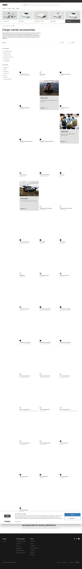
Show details (17, 566)
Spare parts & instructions (21, 541)
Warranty (18, 545)
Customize (72, 563)
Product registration (20, 550)
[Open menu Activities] (9, 8)
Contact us (4, 541)
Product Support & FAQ (20, 552)
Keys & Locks (18, 543)
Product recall (18, 548)
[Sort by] (75, 43)
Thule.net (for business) (34, 548)
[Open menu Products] (4, 8)
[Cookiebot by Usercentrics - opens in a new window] (7, 567)
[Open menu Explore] (14, 8)
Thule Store (32, 555)
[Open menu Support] (18, 8)
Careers (31, 543)
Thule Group (32, 552)
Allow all (72, 559)
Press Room (32, 550)
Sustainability (32, 545)
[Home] (12, 5)
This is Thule (32, 541)
